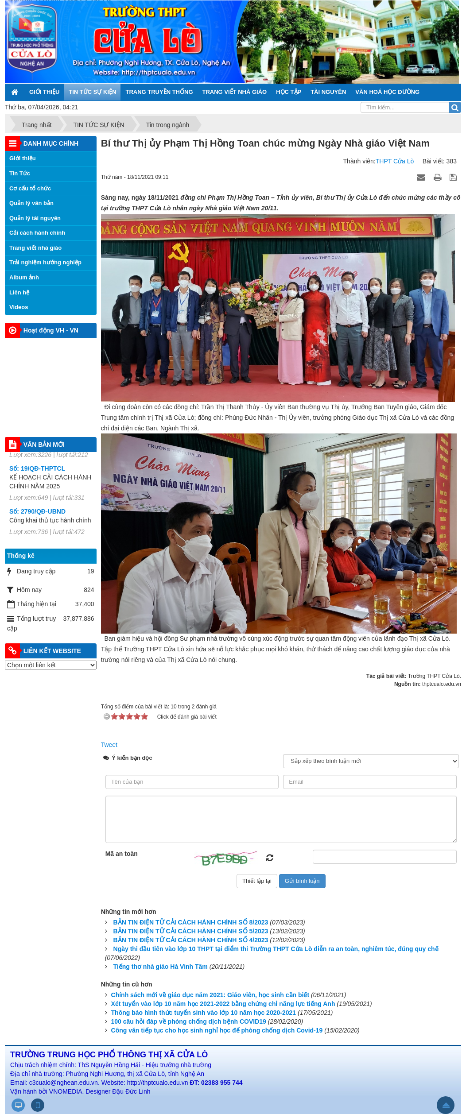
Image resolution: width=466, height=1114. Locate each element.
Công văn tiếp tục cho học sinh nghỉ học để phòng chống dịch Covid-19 (217, 1030)
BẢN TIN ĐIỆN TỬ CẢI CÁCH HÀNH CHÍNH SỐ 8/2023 (190, 922)
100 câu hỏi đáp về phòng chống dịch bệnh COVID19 (188, 1021)
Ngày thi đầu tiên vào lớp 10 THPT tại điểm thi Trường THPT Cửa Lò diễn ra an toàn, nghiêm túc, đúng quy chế (276, 948)
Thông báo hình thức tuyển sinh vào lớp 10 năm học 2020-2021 (203, 1012)
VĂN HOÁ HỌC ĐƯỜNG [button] (387, 92)
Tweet (109, 744)
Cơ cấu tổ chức (30, 188)
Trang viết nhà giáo (35, 247)
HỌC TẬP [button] (288, 92)
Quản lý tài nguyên (35, 218)
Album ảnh (24, 277)
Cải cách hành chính (37, 232)
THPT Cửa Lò (395, 161)
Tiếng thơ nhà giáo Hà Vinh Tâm (160, 966)
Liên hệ (19, 292)
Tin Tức (19, 173)
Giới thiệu (22, 158)
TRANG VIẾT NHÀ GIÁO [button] (234, 92)
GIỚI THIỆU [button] (44, 92)
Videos (18, 307)
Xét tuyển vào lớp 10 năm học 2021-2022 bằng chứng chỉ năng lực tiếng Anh (223, 1003)
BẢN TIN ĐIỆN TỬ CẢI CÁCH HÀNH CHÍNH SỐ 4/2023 (190, 940)
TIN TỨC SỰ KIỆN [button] (92, 92)
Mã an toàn (121, 853)
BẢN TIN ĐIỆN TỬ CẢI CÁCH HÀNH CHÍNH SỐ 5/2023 (190, 931)
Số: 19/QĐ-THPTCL (37, 478)
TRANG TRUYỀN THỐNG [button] (159, 92)
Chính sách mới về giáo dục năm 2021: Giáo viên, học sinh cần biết (210, 994)
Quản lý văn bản (31, 203)
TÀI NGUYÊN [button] (328, 92)
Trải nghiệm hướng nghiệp (45, 262)
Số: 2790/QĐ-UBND (37, 521)
